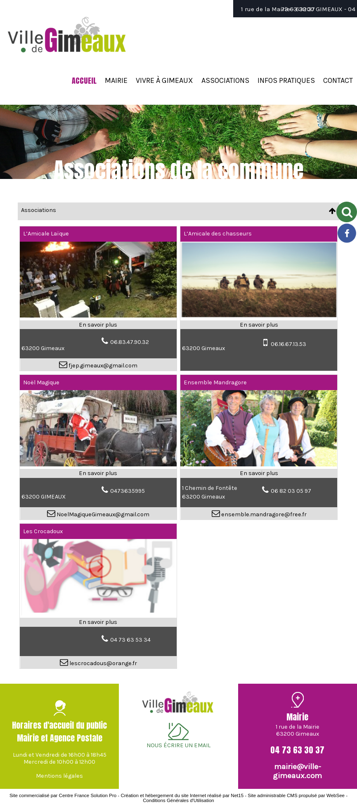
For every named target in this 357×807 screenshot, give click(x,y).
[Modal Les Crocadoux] (98, 613)
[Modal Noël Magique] (98, 464)
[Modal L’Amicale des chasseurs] (258, 315)
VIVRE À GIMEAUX (164, 80)
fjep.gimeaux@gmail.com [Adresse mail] (102, 365)
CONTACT (338, 80)
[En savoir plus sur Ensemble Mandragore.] (258, 473)
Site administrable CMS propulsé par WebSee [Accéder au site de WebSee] (296, 795)
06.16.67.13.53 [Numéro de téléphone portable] (288, 344)
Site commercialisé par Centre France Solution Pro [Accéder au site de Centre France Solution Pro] (62, 795)
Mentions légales (59, 775)
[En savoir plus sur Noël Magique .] (98, 473)
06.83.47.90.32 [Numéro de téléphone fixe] (129, 342)
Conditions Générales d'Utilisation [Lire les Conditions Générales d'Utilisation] (178, 800)
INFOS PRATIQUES (286, 80)
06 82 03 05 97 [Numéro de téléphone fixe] (291, 490)
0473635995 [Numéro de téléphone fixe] (127, 490)
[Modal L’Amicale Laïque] (98, 315)
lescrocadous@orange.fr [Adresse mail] (102, 663)
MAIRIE (116, 80)
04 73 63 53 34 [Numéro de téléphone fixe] (130, 639)
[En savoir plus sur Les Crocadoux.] (98, 622)
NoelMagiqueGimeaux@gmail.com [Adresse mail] (102, 514)
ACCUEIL (84, 80)
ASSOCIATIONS (225, 80)
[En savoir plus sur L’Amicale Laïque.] (98, 324)
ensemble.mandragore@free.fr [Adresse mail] (263, 514)
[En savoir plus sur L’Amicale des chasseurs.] (258, 324)
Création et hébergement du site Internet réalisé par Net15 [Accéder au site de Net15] (182, 795)
